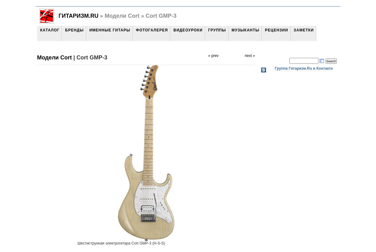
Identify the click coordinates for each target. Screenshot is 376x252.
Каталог (49, 30)
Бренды (74, 30)
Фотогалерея (152, 30)
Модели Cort (54, 57)
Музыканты (245, 30)
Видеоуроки (187, 30)
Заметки (304, 30)
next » (250, 56)
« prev (213, 56)
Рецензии (276, 30)
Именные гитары (109, 30)
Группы (217, 30)
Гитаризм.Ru (78, 16)
